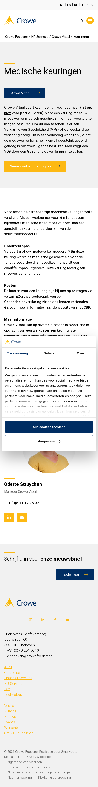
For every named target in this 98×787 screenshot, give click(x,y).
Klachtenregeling (19, 777)
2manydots (69, 752)
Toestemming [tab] (17, 353)
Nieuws (10, 716)
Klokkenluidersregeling (54, 777)
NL (62, 5)
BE (82, 5)
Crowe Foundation (18, 733)
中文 (90, 5)
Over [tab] (80, 353)
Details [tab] (49, 353)
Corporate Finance (18, 672)
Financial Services (18, 678)
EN (69, 5)
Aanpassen (49, 441)
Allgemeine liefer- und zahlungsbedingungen (39, 772)
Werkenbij (11, 727)
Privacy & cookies (39, 757)
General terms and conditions (28, 767)
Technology (13, 694)
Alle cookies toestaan (48, 427)
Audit (8, 667)
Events (9, 722)
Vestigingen (13, 705)
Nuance (10, 711)
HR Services (13, 683)
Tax (7, 689)
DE (76, 5)
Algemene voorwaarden (24, 762)
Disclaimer (11, 757)
